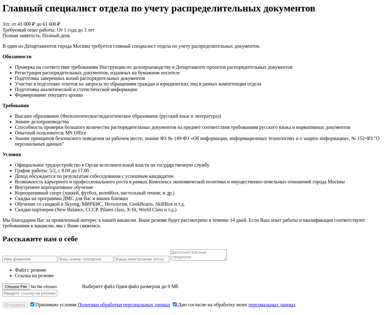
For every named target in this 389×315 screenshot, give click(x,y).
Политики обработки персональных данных (124, 306)
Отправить (15, 306)
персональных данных (271, 306)
